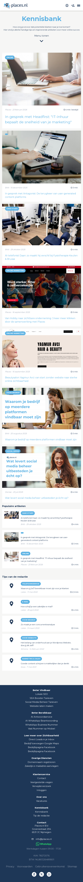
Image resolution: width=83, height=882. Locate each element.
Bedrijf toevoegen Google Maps (41, 743)
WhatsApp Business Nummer (41, 724)
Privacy (10, 866)
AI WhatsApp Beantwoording (41, 720)
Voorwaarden (24, 866)
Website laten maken (41, 706)
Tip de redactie (41, 815)
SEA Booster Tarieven (41, 698)
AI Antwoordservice (41, 716)
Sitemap (72, 866)
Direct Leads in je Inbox (41, 739)
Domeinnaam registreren (41, 762)
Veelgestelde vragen (41, 782)
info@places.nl (44, 839)
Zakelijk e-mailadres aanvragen (41, 766)
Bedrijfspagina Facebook (41, 747)
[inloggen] (67, 5)
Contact (41, 778)
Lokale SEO (41, 694)
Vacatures (41, 801)
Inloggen (42, 790)
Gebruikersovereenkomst (50, 866)
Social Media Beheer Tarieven (41, 702)
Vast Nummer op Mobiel (41, 728)
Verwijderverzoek (41, 786)
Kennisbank (41, 811)
